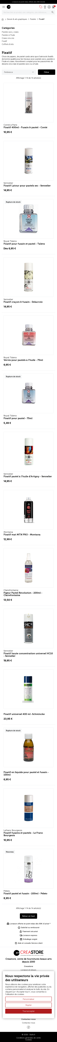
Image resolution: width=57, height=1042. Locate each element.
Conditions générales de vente (28, 1038)
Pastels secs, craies (10, 32)
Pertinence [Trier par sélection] (19, 72)
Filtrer (46, 72)
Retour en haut (28, 916)
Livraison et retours (28, 970)
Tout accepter (28, 1011)
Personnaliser (28, 999)
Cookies (28, 1040)
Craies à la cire (8, 38)
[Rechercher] (28, 12)
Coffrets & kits (8, 44)
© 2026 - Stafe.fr (28, 1035)
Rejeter (28, 1005)
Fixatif (4, 41)
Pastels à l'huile (8, 35)
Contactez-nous (28, 1023)
